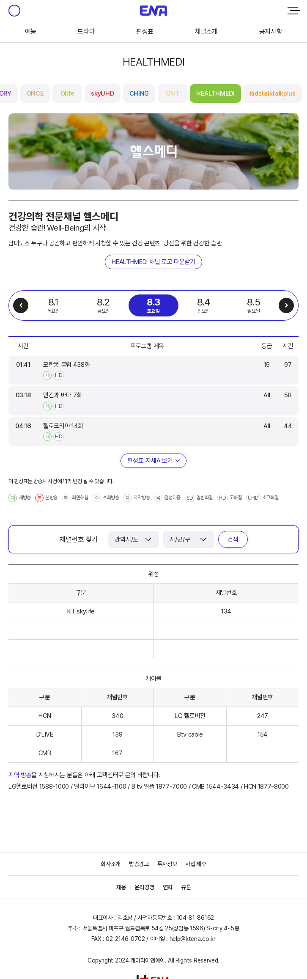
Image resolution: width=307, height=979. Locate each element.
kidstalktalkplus (273, 93)
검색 (233, 539)
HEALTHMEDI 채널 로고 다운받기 (153, 262)
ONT (172, 93)
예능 (30, 32)
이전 (20, 305)
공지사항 (270, 32)
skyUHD (102, 93)
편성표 (145, 32)
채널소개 (206, 32)
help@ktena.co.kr (193, 938)
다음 (286, 305)
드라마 (86, 32)
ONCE (35, 93)
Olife (67, 93)
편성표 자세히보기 (150, 461)
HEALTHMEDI (215, 93)
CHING (139, 93)
